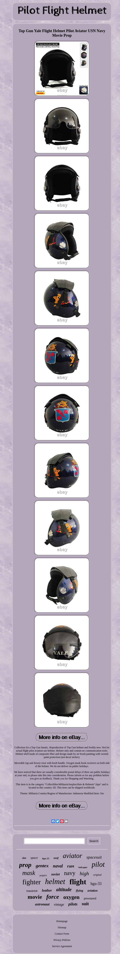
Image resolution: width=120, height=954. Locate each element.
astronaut (42, 904)
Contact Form (62, 933)
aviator (72, 855)
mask (28, 872)
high (84, 873)
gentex (42, 865)
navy (69, 873)
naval (58, 866)
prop (25, 864)
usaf (56, 857)
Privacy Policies (62, 939)
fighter (31, 882)
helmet (55, 881)
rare (70, 866)
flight (77, 882)
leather (47, 890)
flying (79, 890)
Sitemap (62, 927)
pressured (90, 898)
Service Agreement (62, 946)
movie (35, 897)
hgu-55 (45, 858)
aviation (92, 890)
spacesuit (94, 857)
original (97, 874)
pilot (98, 864)
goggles (43, 875)
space (34, 857)
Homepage (62, 921)
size (24, 857)
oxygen (71, 897)
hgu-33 (96, 883)
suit (85, 903)
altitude (64, 889)
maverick (32, 890)
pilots (72, 904)
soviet (55, 874)
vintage (59, 904)
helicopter (83, 867)
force (52, 896)
